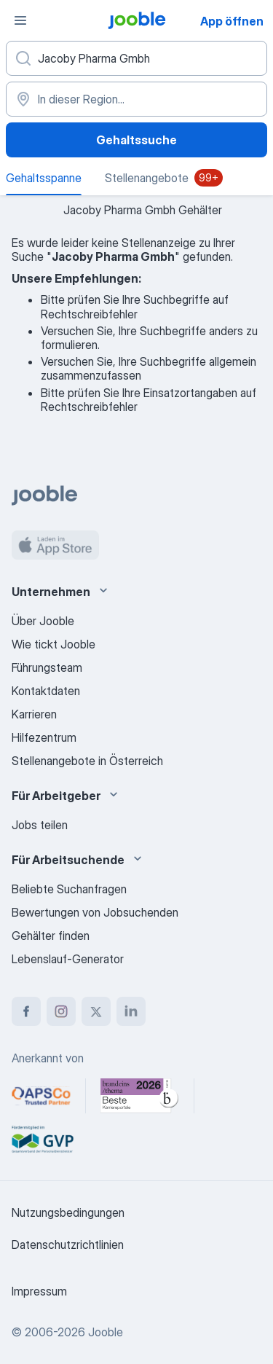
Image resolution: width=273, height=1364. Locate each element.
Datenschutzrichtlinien (68, 1244)
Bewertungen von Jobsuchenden (95, 912)
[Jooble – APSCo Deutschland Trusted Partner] (41, 1095)
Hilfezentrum (44, 737)
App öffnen (232, 21)
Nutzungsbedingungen (68, 1212)
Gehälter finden (51, 935)
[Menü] (20, 20)
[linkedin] (131, 1011)
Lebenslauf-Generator (68, 959)
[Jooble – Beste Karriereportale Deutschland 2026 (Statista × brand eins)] (139, 1095)
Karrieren (34, 714)
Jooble (105, 1332)
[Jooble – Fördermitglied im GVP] (43, 1139)
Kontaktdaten (46, 690)
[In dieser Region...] (136, 99)
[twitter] (96, 1011)
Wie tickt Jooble (53, 644)
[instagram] (61, 1011)
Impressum (39, 1291)
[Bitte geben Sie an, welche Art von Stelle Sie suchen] (136, 58)
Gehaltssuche (136, 140)
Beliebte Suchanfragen (69, 889)
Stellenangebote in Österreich (87, 760)
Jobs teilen (40, 825)
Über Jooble (43, 621)
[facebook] (26, 1011)
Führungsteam (47, 667)
